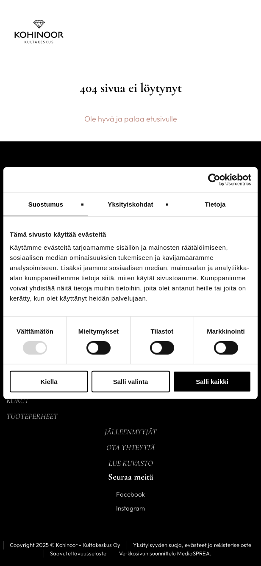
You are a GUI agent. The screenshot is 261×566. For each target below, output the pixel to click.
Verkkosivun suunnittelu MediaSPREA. (165, 553)
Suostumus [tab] (46, 203)
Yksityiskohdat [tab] (130, 203)
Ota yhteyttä (130, 447)
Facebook (130, 494)
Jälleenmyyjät (130, 431)
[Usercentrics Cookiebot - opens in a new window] (214, 179)
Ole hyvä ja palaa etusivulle (130, 119)
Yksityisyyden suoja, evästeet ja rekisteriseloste (192, 544)
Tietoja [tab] (215, 203)
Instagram (130, 508)
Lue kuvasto (130, 463)
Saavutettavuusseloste (78, 553)
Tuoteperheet (32, 416)
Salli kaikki (212, 381)
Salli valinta (130, 381)
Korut (17, 400)
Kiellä (48, 381)
